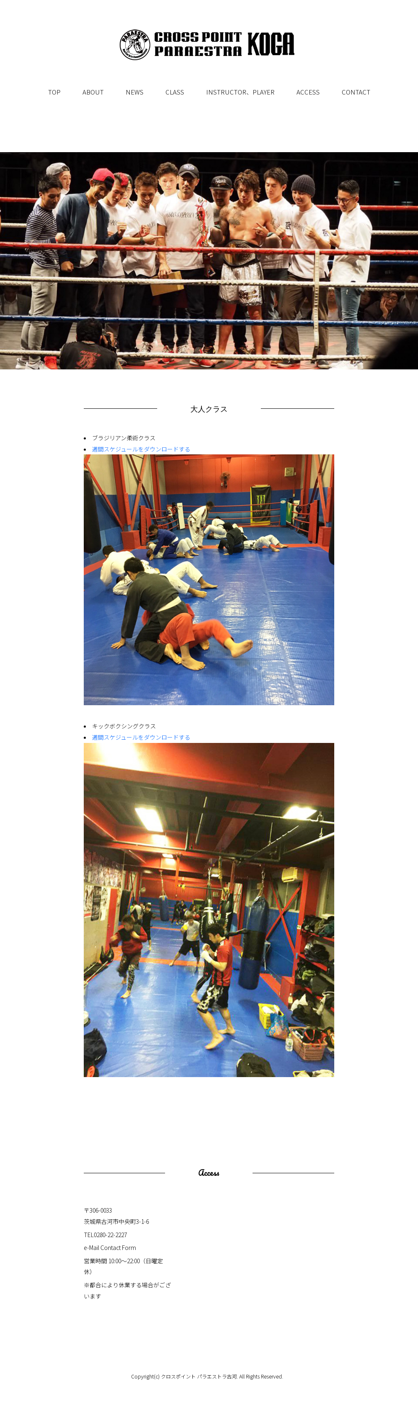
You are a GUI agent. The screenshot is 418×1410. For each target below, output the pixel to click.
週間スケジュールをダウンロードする (141, 449)
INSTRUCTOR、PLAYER (240, 91)
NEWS (134, 91)
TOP (54, 91)
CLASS (174, 91)
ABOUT (93, 91)
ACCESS (308, 91)
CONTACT (356, 91)
